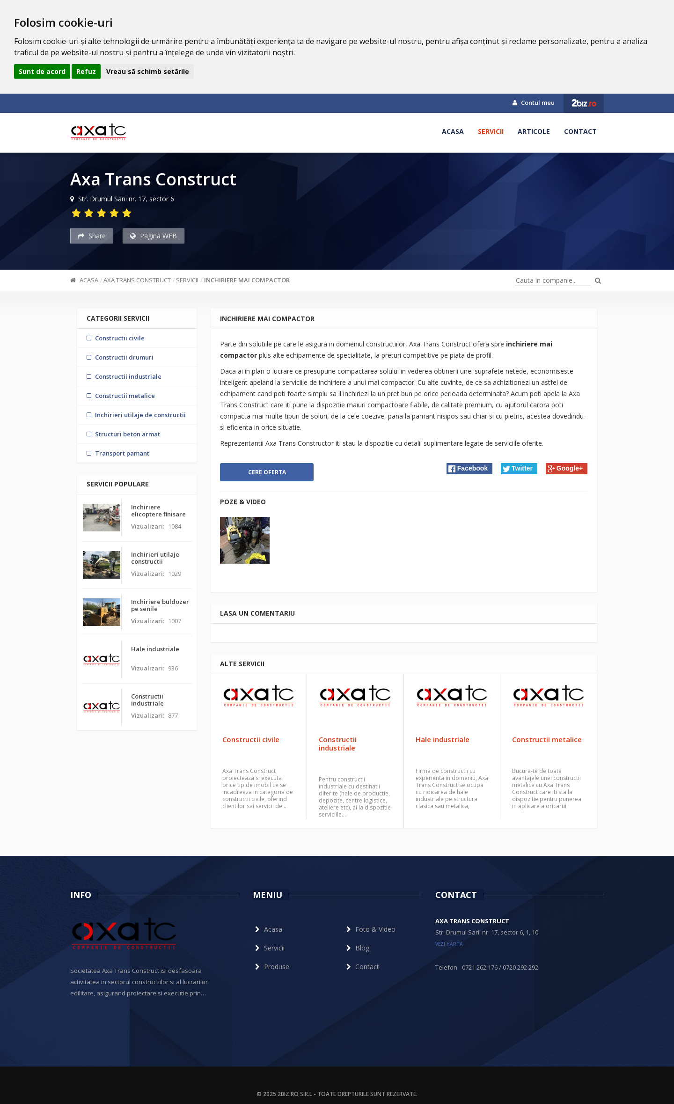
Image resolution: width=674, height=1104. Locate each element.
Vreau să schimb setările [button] (147, 71)
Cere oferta (267, 472)
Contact (580, 131)
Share (92, 235)
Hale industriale (442, 739)
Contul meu (534, 102)
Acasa (453, 131)
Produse (271, 966)
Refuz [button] (86, 71)
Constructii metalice (547, 739)
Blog (356, 947)
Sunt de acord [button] (42, 71)
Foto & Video (370, 929)
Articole (534, 131)
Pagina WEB (153, 235)
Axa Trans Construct (137, 280)
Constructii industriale (338, 743)
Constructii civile (250, 739)
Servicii (491, 131)
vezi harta (449, 944)
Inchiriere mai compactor (247, 280)
